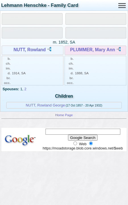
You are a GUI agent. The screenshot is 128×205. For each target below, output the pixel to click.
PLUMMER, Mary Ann (92, 49)
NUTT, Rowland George (45, 105)
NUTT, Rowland (29, 49)
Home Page (64, 115)
